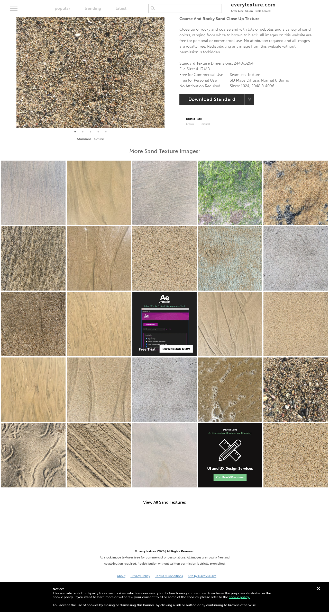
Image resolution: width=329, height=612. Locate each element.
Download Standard (211, 99)
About (121, 576)
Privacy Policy (140, 576)
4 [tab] (98, 131)
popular (62, 8)
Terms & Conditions (169, 576)
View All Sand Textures (164, 502)
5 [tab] (105, 131)
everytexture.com (253, 7)
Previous (12, 72)
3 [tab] (90, 131)
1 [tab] (75, 131)
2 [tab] (82, 131)
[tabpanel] (90, 72)
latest (121, 8)
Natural (206, 124)
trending (93, 8)
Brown (190, 124)
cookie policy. (239, 597)
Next (168, 72)
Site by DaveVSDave (202, 576)
